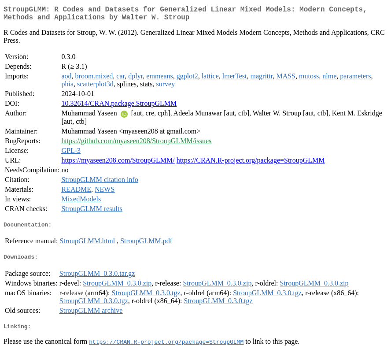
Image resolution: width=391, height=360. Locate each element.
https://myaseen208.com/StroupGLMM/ (117, 163)
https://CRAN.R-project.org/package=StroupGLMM (251, 163)
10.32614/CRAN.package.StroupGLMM (119, 107)
